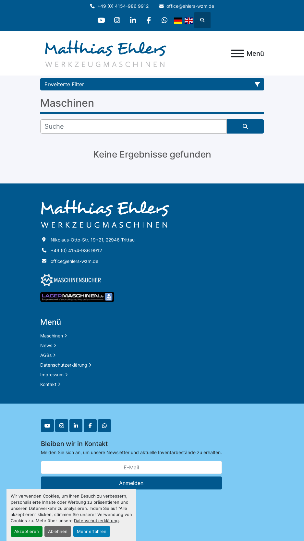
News (46, 345)
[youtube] (100, 20)
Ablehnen (57, 531)
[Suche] (133, 126)
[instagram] (116, 20)
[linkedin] (133, 20)
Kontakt (48, 384)
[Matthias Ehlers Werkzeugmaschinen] (105, 213)
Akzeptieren (26, 531)
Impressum (52, 374)
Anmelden (131, 483)
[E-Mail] (131, 467)
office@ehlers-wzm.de (190, 6)
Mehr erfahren (91, 531)
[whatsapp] (166, 20)
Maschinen (51, 335)
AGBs (46, 355)
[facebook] (149, 20)
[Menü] (237, 53)
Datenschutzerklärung (96, 520)
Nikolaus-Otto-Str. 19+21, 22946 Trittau (93, 239)
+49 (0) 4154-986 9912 (123, 6)
